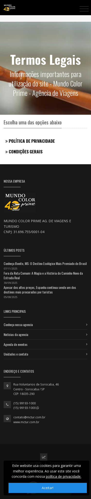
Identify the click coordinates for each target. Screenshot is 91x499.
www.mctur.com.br (26, 422)
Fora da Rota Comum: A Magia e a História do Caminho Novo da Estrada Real (43, 275)
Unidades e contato (16, 353)
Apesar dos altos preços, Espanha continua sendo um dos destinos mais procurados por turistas (40, 290)
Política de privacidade (30, 141)
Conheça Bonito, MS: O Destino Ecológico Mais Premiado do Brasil (45, 263)
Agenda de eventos (15, 344)
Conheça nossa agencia (18, 324)
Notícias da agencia (16, 334)
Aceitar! (47, 487)
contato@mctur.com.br (29, 417)
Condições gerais (23, 151)
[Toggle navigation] (84, 8)
